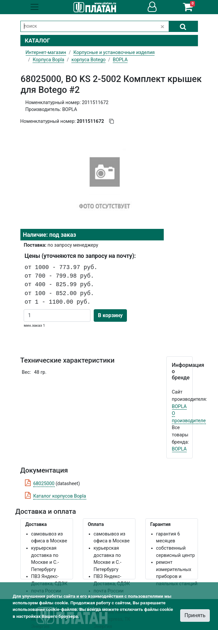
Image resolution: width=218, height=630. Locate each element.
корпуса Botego (88, 60)
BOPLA (179, 406)
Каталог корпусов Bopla (59, 496)
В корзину (110, 315)
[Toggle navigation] (34, 7)
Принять (195, 615)
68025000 (44, 483)
